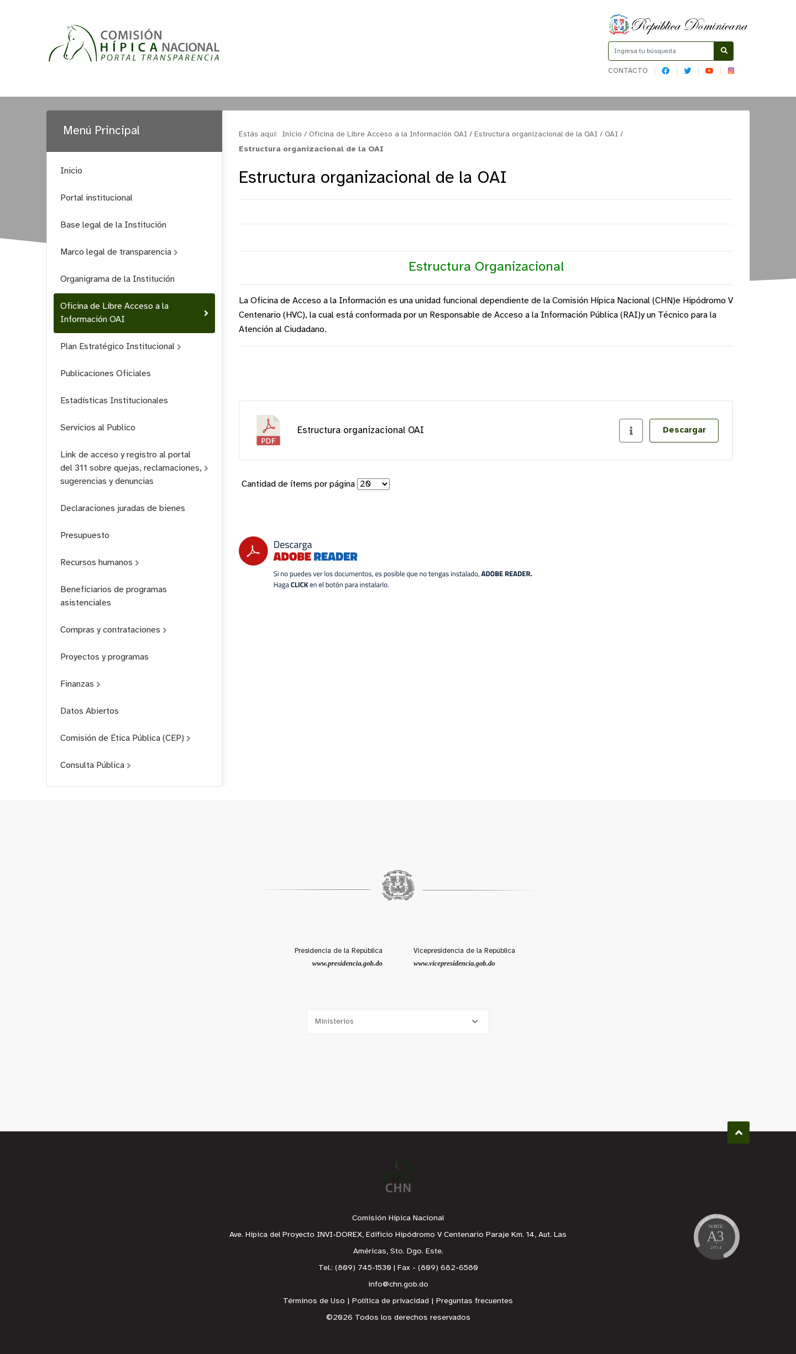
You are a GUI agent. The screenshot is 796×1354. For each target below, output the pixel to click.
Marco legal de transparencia (119, 252)
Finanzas (80, 684)
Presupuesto (84, 535)
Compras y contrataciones (113, 630)
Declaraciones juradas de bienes (122, 508)
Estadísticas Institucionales (114, 400)
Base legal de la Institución (113, 225)
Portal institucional (96, 198)
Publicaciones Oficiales (105, 373)
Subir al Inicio (738, 1133)
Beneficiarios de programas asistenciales (113, 596)
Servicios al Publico (97, 428)
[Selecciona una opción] (398, 1021)
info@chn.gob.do (398, 1285)
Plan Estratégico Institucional (120, 346)
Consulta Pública (95, 765)
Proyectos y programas (104, 657)
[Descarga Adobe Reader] (385, 562)
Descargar (684, 430)
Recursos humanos (99, 562)
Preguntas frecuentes (474, 1301)
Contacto (628, 71)
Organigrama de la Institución (117, 279)
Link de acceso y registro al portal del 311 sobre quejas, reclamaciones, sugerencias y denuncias (134, 468)
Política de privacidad (390, 1301)
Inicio (71, 171)
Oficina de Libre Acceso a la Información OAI (134, 313)
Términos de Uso (314, 1301)
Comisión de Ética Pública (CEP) (125, 738)
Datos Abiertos (89, 711)
